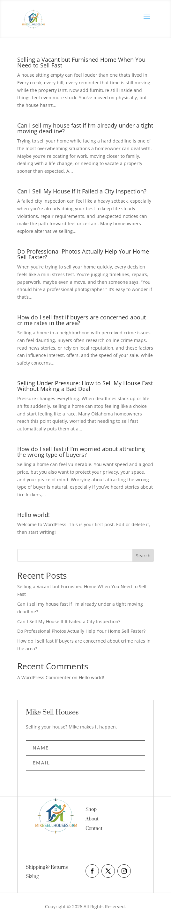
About (92, 819)
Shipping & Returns (47, 867)
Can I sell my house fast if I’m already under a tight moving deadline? (85, 128)
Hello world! (33, 515)
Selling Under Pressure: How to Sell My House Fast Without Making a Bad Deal (85, 386)
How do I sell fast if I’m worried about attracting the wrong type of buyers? (81, 451)
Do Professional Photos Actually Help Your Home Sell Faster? (83, 254)
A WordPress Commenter (44, 677)
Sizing (32, 877)
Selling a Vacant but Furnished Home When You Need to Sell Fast (81, 62)
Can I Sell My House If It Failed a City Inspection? (81, 191)
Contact (94, 829)
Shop (91, 809)
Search (143, 556)
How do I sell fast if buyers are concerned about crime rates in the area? (81, 320)
